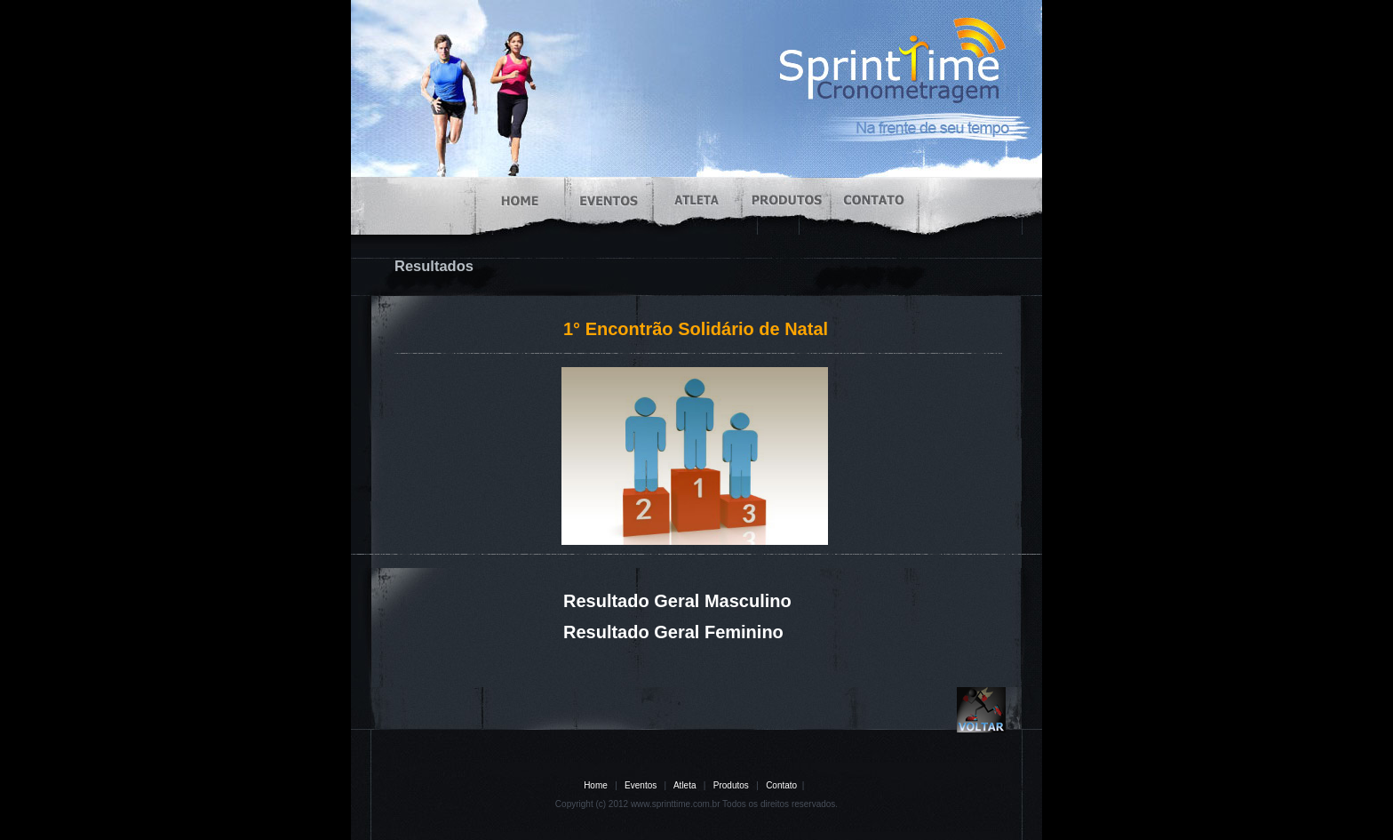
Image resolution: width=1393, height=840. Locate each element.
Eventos (641, 785)
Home (596, 785)
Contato (781, 785)
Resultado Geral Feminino (673, 632)
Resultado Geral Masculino (677, 601)
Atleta (684, 785)
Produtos (731, 785)
